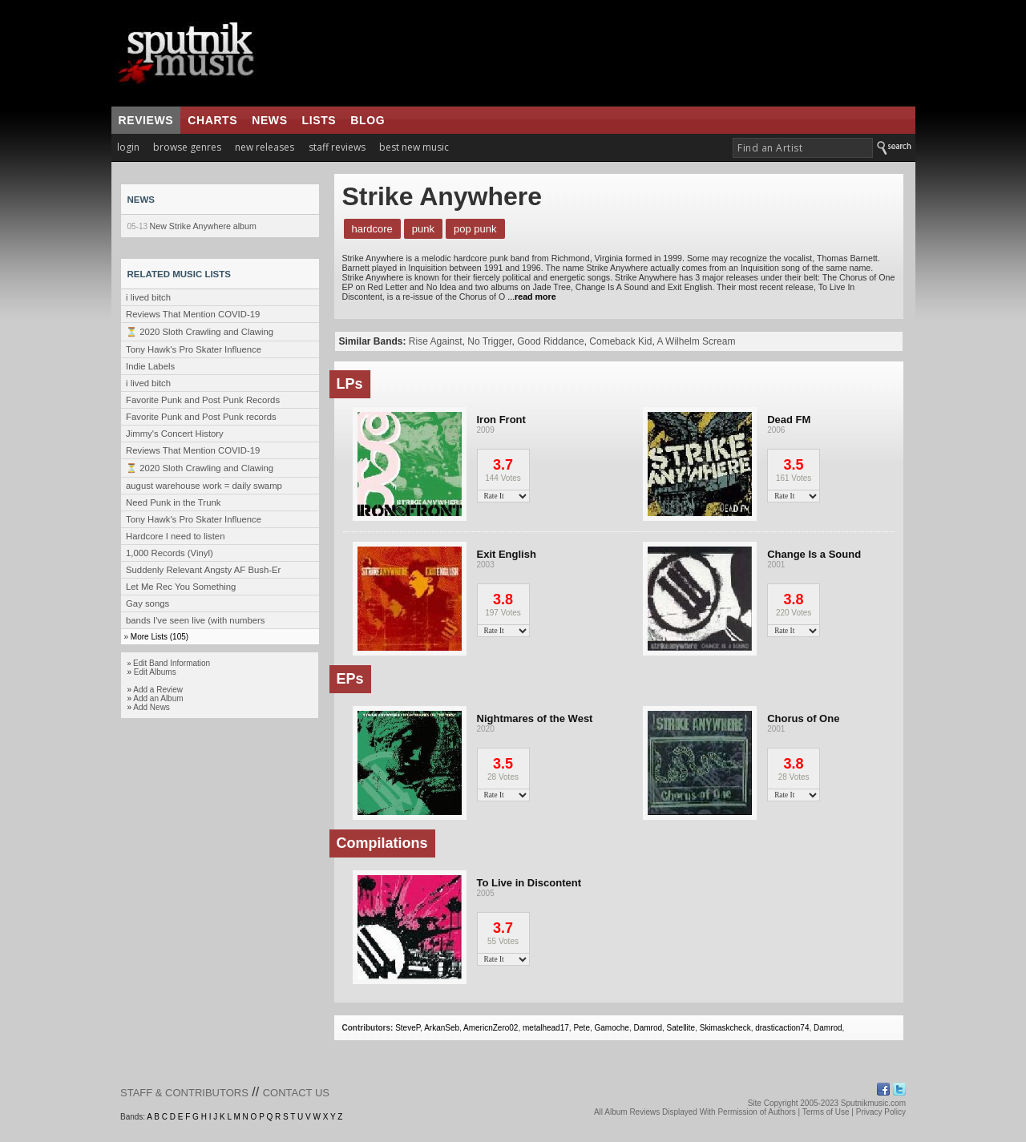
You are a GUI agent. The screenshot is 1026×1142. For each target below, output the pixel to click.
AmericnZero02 (490, 1027)
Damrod (647, 1027)
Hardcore (372, 229)
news (269, 120)
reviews (146, 120)
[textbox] (803, 148)
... (530, 296)
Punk (423, 229)
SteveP (407, 1027)
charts (212, 120)
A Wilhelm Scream (695, 341)
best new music (414, 147)
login (128, 147)
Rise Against (436, 341)
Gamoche (612, 1027)
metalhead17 (546, 1027)
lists (319, 120)
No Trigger (489, 341)
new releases (264, 147)
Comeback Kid (620, 341)
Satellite (681, 1027)
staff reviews (337, 147)
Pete (581, 1027)
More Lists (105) (159, 636)
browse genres (187, 147)
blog (367, 120)
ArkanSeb (441, 1027)
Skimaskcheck (725, 1027)
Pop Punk (475, 229)
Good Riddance (550, 341)
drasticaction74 (782, 1027)
